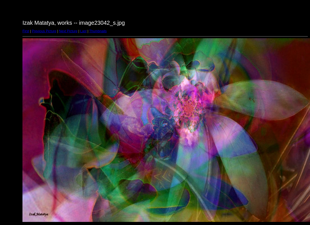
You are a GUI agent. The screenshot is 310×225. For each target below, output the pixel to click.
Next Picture (68, 31)
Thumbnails (98, 31)
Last (83, 31)
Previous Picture (44, 31)
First (25, 31)
